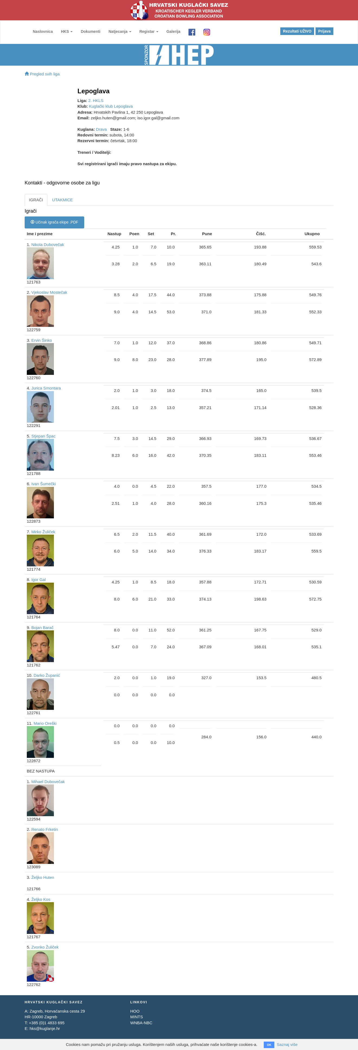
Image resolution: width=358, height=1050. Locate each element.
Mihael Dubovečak (48, 781)
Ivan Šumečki (43, 483)
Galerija (173, 31)
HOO (134, 1011)
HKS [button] (67, 31)
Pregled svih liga (42, 74)
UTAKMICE (62, 199)
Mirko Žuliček (43, 531)
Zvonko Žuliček (45, 947)
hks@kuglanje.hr (45, 1028)
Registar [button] (148, 31)
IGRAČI (36, 199)
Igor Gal (38, 579)
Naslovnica (43, 31)
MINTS (136, 1016)
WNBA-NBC (141, 1022)
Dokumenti (90, 31)
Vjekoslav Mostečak (49, 292)
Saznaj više (287, 1044)
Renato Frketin (44, 829)
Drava (101, 129)
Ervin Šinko (41, 340)
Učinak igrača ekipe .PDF (54, 222)
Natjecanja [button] (120, 31)
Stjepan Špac (43, 436)
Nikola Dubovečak (47, 244)
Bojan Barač (42, 627)
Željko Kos (40, 899)
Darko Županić (47, 675)
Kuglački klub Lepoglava (111, 106)
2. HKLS (95, 100)
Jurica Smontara (46, 388)
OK (269, 1044)
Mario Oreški (45, 723)
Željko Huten (42, 877)
